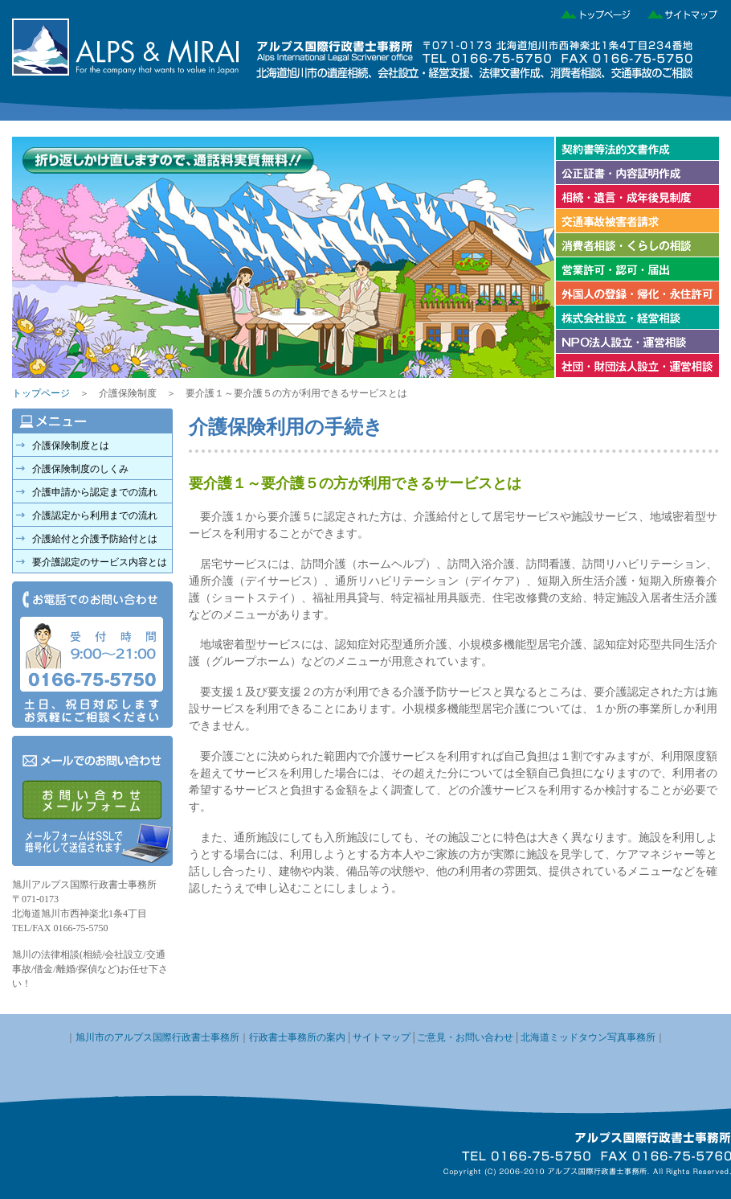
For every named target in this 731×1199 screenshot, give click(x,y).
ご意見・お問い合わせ (465, 1037)
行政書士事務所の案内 (297, 1037)
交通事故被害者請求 (636, 221)
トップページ (591, 12)
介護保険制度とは (70, 445)
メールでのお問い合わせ (92, 801)
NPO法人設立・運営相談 (636, 342)
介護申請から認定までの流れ (94, 492)
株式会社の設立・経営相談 (636, 318)
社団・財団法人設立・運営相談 (636, 366)
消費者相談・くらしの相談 (636, 245)
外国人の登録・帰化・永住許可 (636, 293)
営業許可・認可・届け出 (636, 269)
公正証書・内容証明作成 (636, 173)
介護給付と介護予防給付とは (94, 538)
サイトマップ (677, 12)
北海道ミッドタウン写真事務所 (588, 1037)
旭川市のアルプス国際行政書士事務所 (157, 1037)
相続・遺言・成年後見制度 (636, 197)
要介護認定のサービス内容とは (99, 562)
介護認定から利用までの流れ (94, 515)
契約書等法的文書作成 (636, 149)
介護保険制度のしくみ (80, 468)
